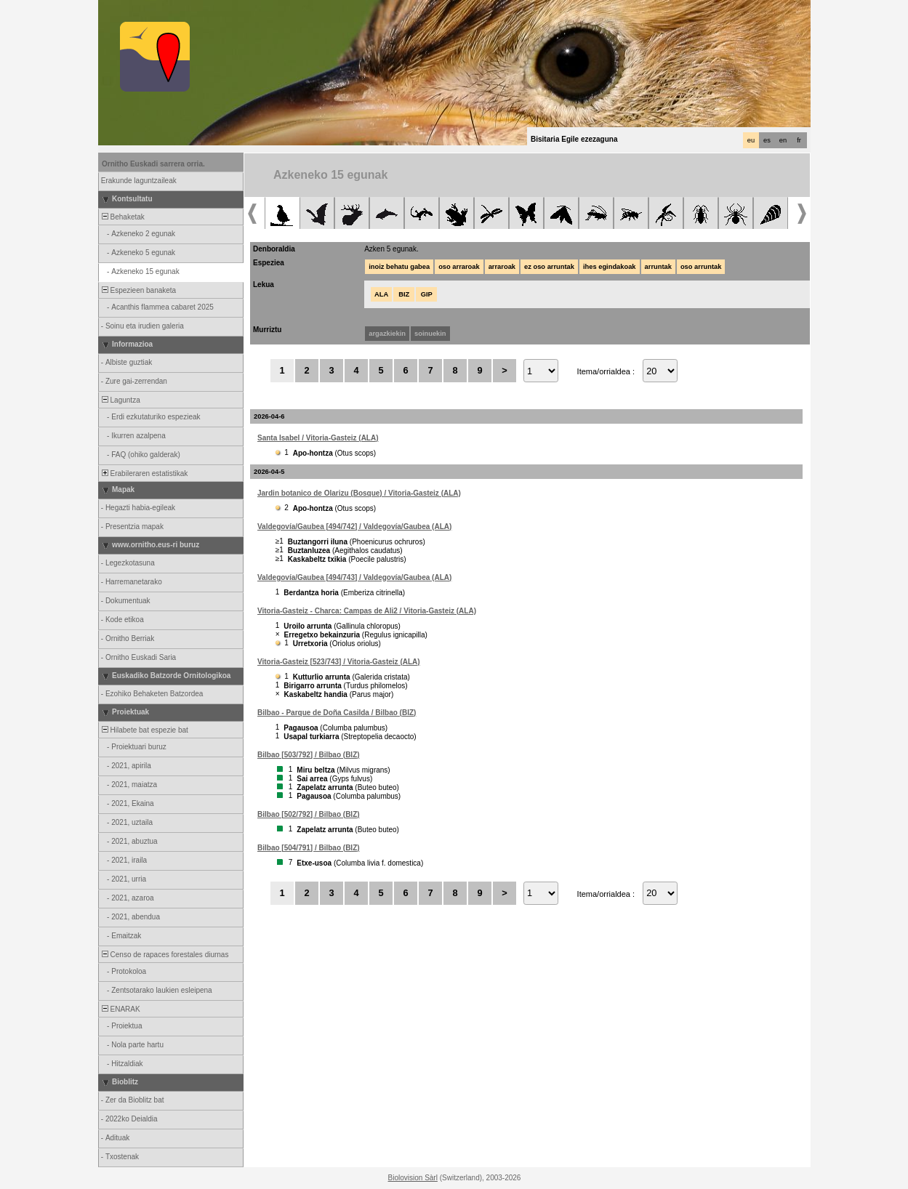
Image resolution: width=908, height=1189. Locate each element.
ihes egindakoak (609, 266)
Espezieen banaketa (138, 290)
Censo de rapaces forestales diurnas (164, 955)
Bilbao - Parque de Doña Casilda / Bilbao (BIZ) (336, 713)
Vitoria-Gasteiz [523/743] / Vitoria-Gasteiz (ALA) (338, 662)
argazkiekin (387, 333)
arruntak (658, 266)
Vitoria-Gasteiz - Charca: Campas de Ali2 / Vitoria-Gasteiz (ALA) (366, 611)
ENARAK (120, 1009)
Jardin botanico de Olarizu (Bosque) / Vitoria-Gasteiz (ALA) (359, 493)
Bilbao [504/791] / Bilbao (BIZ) (308, 848)
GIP (427, 294)
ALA (381, 294)
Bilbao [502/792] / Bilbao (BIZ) (308, 814)
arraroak (502, 266)
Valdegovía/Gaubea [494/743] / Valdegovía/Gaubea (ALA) (354, 577)
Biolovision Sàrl (413, 1178)
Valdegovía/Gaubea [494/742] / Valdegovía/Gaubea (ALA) (354, 527)
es (767, 140)
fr (799, 140)
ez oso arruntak (549, 266)
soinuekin (430, 333)
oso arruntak (701, 266)
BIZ (403, 294)
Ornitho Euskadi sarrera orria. (153, 164)
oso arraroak (459, 266)
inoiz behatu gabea (399, 266)
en (783, 140)
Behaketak (122, 217)
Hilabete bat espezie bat (144, 730)
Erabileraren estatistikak (144, 473)
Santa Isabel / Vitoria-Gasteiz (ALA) (318, 438)
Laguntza (120, 400)
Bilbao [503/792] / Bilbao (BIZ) (308, 755)
